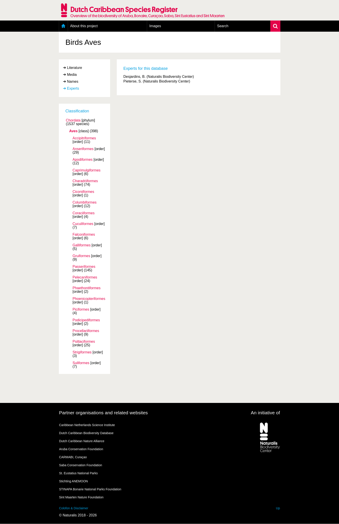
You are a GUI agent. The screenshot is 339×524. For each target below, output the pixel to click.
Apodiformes (83, 159)
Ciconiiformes (83, 192)
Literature (74, 68)
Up (278, 508)
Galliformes (82, 245)
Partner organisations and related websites (103, 412)
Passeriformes (84, 266)
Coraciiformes (84, 213)
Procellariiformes (86, 331)
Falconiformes (84, 234)
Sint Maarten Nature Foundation (81, 497)
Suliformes (81, 363)
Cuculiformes (83, 224)
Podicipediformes (86, 320)
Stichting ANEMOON (73, 481)
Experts (73, 88)
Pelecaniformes (85, 277)
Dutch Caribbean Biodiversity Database (86, 433)
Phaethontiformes (87, 288)
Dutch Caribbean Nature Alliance (81, 441)
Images (155, 26)
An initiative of (265, 412)
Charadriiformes (85, 181)
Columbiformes (85, 202)
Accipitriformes (84, 138)
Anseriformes (83, 149)
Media (72, 74)
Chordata (73, 120)
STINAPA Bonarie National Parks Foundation (90, 489)
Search (222, 26)
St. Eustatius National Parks (78, 473)
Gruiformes (81, 256)
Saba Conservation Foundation (80, 465)
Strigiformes (82, 352)
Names (72, 81)
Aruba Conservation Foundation (81, 449)
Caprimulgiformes (87, 170)
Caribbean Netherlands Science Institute (87, 425)
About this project (84, 26)
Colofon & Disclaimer (73, 508)
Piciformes (81, 309)
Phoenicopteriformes (89, 299)
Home (63, 26)
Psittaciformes (84, 341)
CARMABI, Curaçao (73, 457)
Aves (73, 131)
